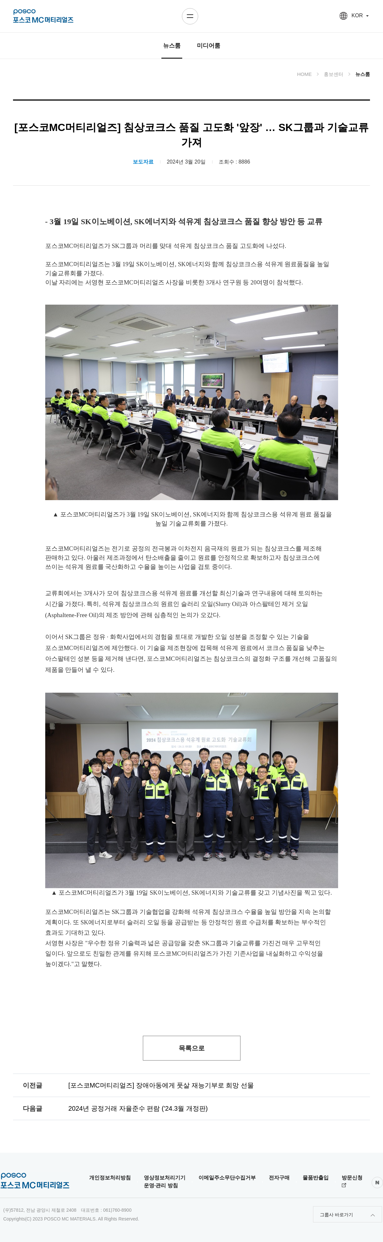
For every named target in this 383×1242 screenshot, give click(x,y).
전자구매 (279, 1177)
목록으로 (192, 1048)
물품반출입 (316, 1177)
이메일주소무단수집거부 (227, 1177)
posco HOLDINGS (43, 16)
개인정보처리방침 (110, 1177)
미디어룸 (208, 45)
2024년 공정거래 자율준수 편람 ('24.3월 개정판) (138, 1108)
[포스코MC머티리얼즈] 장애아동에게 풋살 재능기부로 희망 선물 (161, 1085)
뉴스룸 (172, 45)
